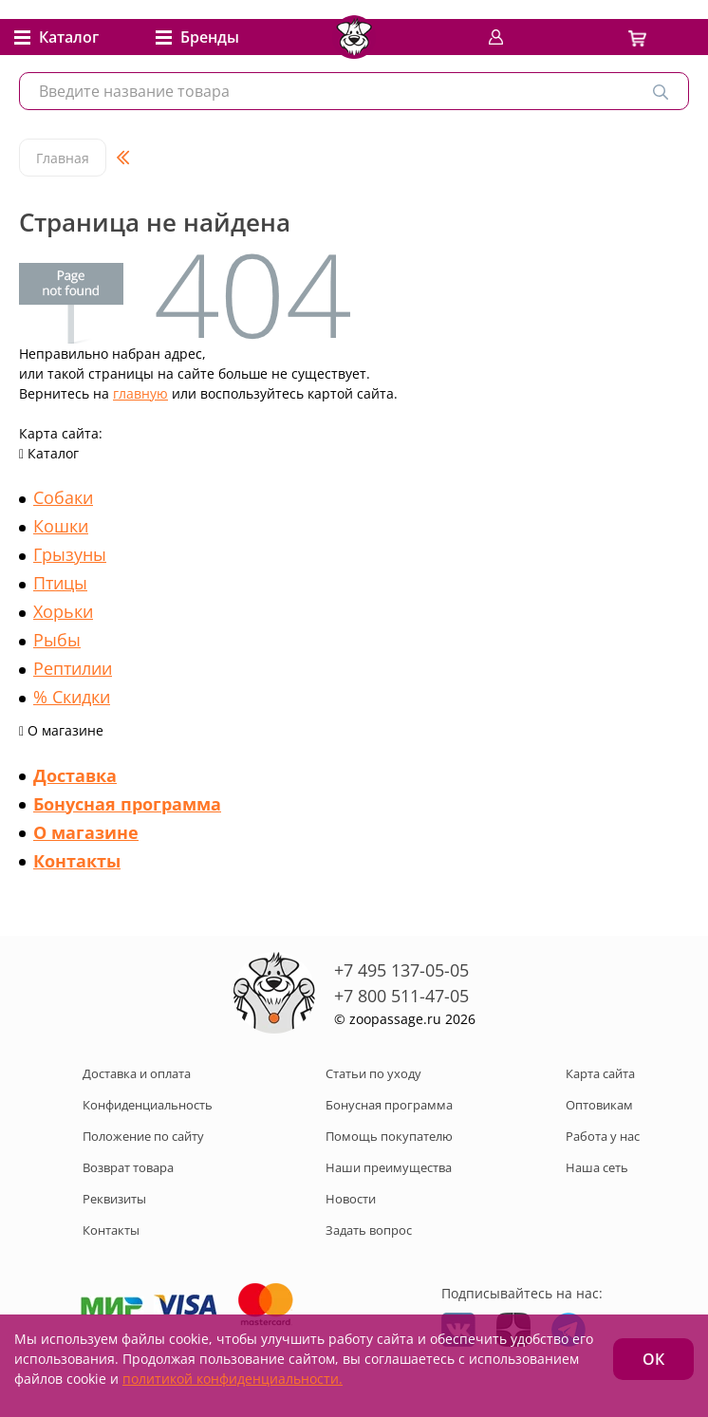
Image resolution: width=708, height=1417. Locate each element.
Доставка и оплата (137, 1073)
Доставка (75, 775)
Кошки (60, 525)
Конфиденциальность (148, 1104)
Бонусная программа (127, 803)
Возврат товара (128, 1167)
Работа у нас (603, 1136)
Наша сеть (597, 1167)
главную (140, 393)
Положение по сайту (143, 1136)
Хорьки (63, 611)
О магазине (86, 832)
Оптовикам (599, 1104)
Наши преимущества (389, 1167)
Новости (351, 1198)
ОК (653, 1359)
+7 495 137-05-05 (401, 970)
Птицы (60, 582)
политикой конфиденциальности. (232, 1379)
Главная (62, 158)
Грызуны (69, 554)
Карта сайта (600, 1073)
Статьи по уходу (373, 1073)
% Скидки (71, 696)
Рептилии (72, 668)
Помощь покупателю (389, 1136)
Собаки (63, 497)
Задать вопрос (369, 1230)
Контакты (77, 860)
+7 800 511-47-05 (401, 995)
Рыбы (57, 639)
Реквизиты (114, 1198)
